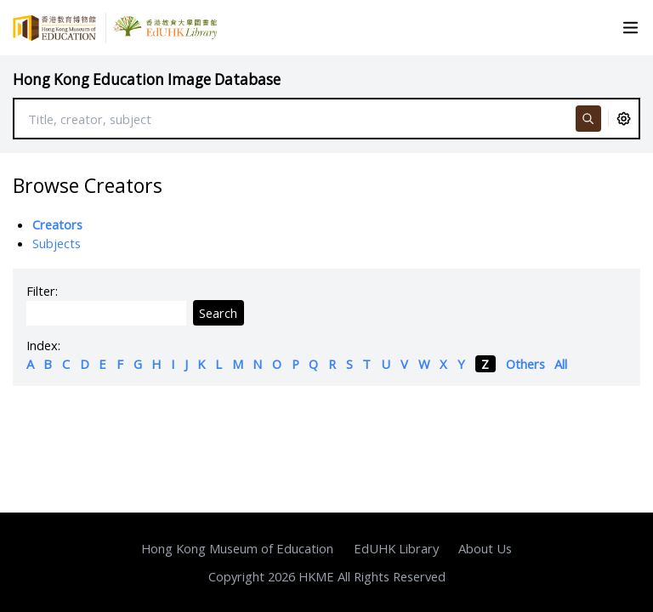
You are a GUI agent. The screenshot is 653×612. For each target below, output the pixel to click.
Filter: (42, 290)
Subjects (56, 243)
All (560, 363)
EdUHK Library (396, 548)
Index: (43, 345)
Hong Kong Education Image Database (147, 79)
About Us (485, 548)
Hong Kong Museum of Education (237, 548)
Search (218, 312)
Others (525, 363)
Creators (57, 224)
